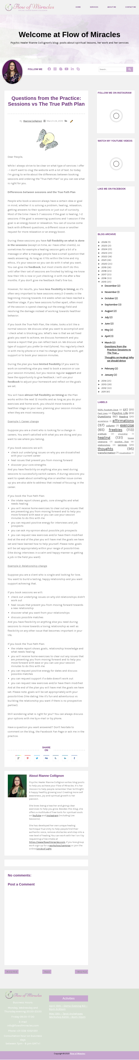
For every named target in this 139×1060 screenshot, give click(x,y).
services (122, 445)
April (107, 336)
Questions (104, 416)
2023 (104, 253)
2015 (104, 281)
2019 (104, 267)
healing (104, 437)
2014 (104, 380)
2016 (104, 278)
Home (78, 7)
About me (111, 7)
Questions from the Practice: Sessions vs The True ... (118, 349)
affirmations (123, 420)
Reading (123, 416)
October (110, 298)
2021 (104, 260)
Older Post (81, 972)
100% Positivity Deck (108, 410)
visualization (125, 453)
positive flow (122, 441)
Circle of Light (43, 848)
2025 (104, 245)
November (111, 292)
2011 (103, 391)
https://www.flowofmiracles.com (47, 842)
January (109, 374)
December (111, 285)
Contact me (130, 7)
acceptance (103, 421)
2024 (104, 249)
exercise (127, 425)
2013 (104, 384)
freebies (115, 429)
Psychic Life (120, 413)
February (110, 368)
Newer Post (11, 972)
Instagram (52, 815)
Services (94, 7)
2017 (104, 274)
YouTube (36, 815)
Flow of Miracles (77, 1054)
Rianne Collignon (32, 121)
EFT (125, 409)
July (107, 317)
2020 (104, 263)
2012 (104, 388)
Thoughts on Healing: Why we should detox (119, 359)
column (110, 425)
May (107, 329)
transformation (106, 452)
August (109, 311)
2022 (104, 256)
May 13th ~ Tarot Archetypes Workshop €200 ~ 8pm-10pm (67, 1015)
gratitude (102, 433)
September (111, 304)
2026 (104, 242)
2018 (104, 270)
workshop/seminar (60, 845)
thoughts (105, 449)
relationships (104, 445)
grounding (122, 434)
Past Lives (103, 413)
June (107, 323)
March (108, 342)
